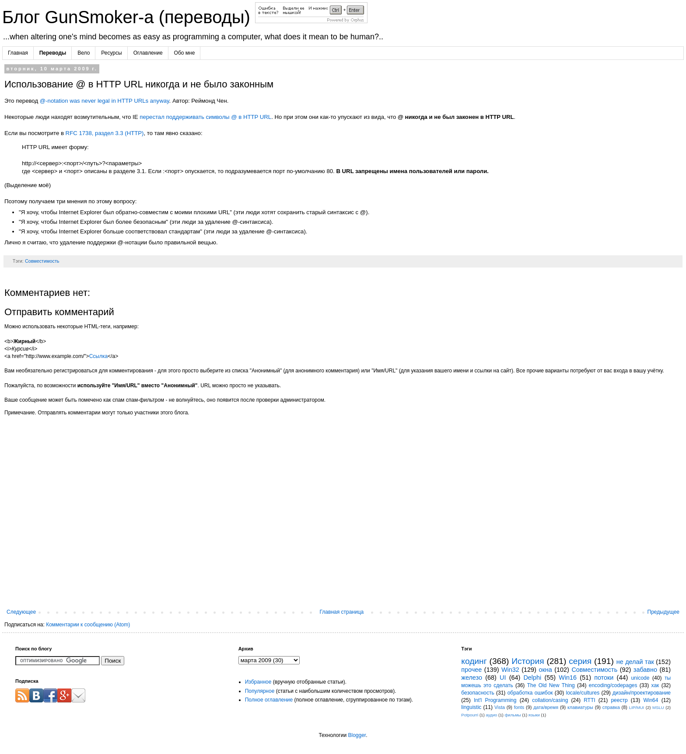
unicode (640, 678)
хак (655, 685)
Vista (499, 707)
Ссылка (98, 356)
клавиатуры (580, 707)
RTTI (589, 700)
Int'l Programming (495, 700)
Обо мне (184, 53)
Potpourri (469, 714)
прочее (471, 669)
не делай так (635, 661)
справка (611, 707)
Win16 (568, 677)
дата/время (545, 707)
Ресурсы (111, 53)
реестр (619, 700)
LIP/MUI (636, 707)
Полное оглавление (269, 700)
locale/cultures (582, 693)
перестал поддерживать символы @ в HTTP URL (205, 117)
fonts (519, 707)
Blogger (357, 735)
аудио (491, 714)
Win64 (650, 700)
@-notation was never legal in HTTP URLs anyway (104, 100)
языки (534, 714)
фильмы (512, 714)
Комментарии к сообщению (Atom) (88, 625)
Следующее (21, 612)
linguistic (471, 707)
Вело (83, 53)
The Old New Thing (551, 685)
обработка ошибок (530, 693)
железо (471, 677)
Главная (18, 53)
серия (580, 661)
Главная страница (342, 612)
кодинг (473, 661)
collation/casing (550, 700)
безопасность (477, 693)
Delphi (532, 677)
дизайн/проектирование (641, 693)
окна (545, 669)
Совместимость (42, 261)
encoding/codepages (613, 685)
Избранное (258, 682)
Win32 (510, 669)
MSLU (658, 707)
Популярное (260, 691)
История (527, 661)
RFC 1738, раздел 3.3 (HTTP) (105, 133)
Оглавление (148, 53)
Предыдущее (663, 612)
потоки (603, 677)
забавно (645, 669)
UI (503, 677)
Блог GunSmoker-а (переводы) (128, 17)
